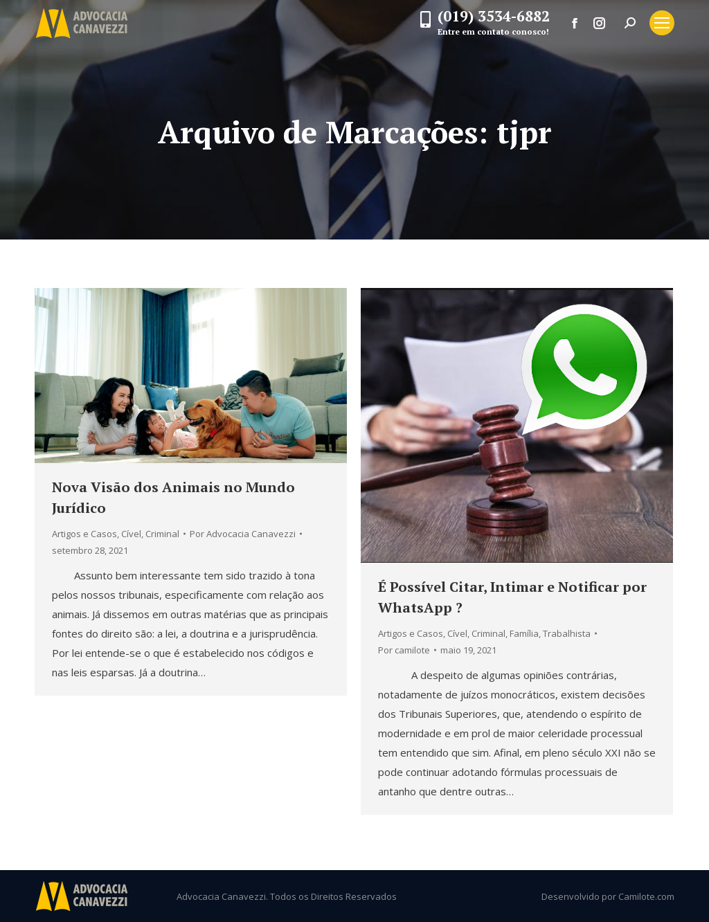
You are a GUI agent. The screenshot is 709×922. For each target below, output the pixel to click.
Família (524, 633)
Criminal (162, 533)
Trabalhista (567, 633)
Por (243, 533)
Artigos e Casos (84, 533)
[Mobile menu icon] (661, 22)
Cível (131, 533)
